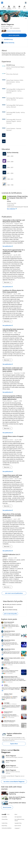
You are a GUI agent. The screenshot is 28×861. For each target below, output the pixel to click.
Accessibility (4, 816)
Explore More (14, 743)
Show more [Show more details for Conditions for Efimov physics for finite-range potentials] (7, 321)
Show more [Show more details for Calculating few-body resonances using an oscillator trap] (7, 360)
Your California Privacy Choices (19, 820)
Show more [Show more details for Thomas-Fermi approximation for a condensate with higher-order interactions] (7, 282)
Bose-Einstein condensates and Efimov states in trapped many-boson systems (12, 369)
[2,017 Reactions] (5, 717)
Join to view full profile (10, 613)
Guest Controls (18, 825)
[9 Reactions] (4, 708)
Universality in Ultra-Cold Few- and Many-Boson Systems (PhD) (14, 221)
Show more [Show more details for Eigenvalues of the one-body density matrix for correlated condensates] (7, 546)
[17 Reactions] (4, 699)
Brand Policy (4, 825)
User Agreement (18, 816)
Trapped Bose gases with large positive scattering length (12, 476)
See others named (14, 781)
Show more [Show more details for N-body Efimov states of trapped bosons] (7, 467)
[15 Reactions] (3, 645)
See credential (12, 209)
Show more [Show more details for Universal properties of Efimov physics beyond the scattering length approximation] (7, 428)
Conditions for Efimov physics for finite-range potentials (13, 291)
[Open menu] (25, 18)
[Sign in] (26, 2)
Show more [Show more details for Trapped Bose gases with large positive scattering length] (7, 506)
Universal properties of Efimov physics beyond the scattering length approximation (12, 397)
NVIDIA (9, 201)
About (16, 814)
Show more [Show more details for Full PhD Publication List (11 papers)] (7, 587)
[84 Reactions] (4, 664)
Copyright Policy (18, 823)
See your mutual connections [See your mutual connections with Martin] (14, 31)
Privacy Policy (4, 819)
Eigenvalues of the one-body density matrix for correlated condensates (12, 515)
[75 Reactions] (4, 627)
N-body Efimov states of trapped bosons (13, 437)
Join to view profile (14, 35)
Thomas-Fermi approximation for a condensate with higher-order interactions (14, 251)
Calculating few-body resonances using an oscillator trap (13, 330)
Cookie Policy (4, 823)
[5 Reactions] (3, 690)
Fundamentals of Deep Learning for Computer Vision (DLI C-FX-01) (17, 197)
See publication (8, 246)
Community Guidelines (6, 828)
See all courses (7, 807)
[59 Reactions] (4, 682)
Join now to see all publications (14, 593)
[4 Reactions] (3, 636)
